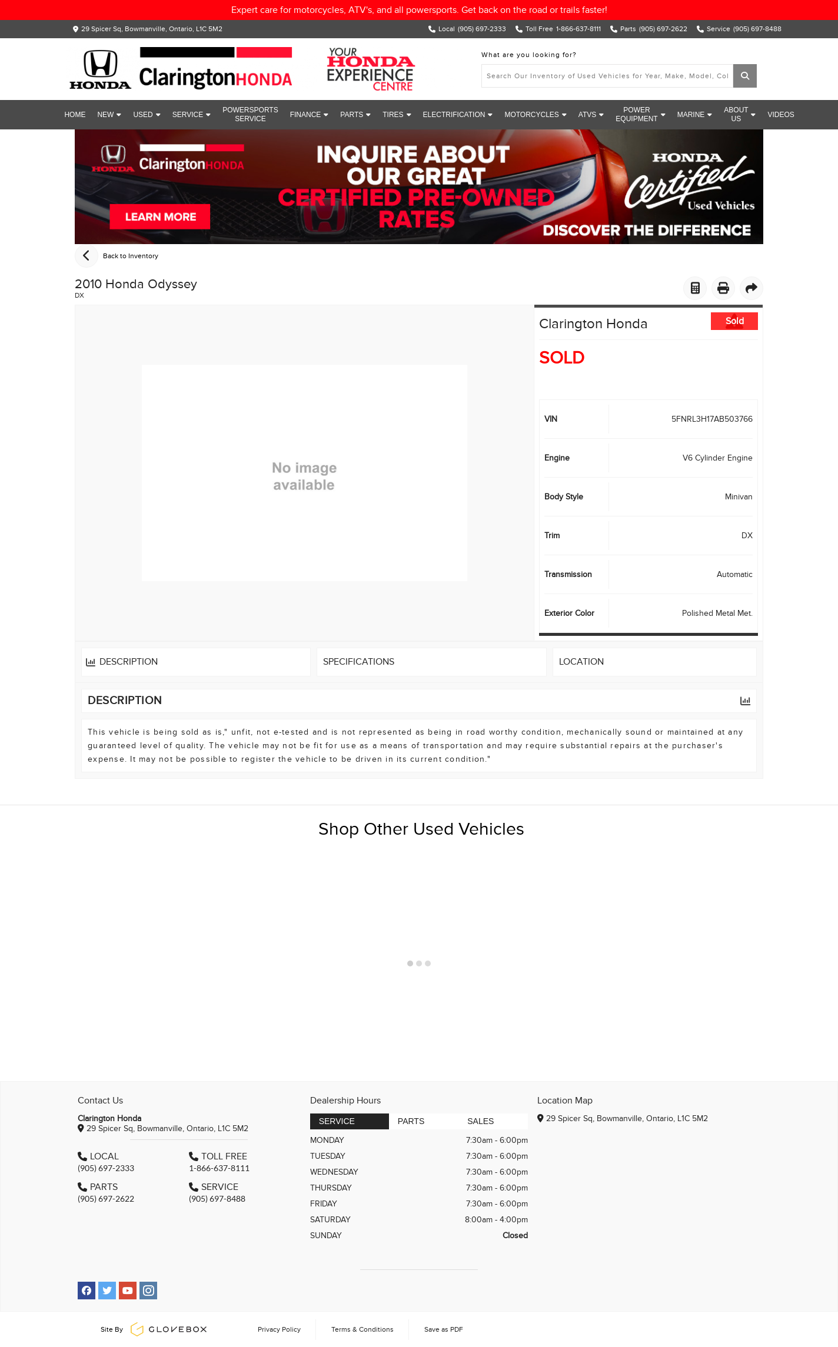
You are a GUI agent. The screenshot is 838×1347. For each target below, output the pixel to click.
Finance (309, 115)
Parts (355, 115)
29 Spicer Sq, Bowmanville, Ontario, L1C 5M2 (151, 29)
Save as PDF (443, 1329)
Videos (780, 115)
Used (146, 115)
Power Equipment (640, 114)
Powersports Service (250, 114)
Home (74, 115)
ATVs (591, 115)
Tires (397, 115)
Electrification (458, 115)
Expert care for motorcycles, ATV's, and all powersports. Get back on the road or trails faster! (419, 10)
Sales (480, 1121)
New (109, 115)
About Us (740, 114)
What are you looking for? (529, 55)
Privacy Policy (279, 1329)
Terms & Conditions (362, 1329)
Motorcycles (535, 115)
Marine (695, 115)
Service (191, 115)
